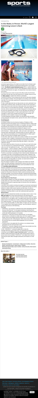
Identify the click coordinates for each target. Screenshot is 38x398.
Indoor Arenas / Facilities (20, 245)
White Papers (5, 383)
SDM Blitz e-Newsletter (19, 383)
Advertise (27, 383)
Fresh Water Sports (10, 245)
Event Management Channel (27, 381)
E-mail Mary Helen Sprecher (21, 255)
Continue (32, 392)
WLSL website (6, 95)
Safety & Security (26, 246)
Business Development (7, 243)
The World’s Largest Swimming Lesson (14, 87)
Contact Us (11, 384)
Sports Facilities (17, 246)
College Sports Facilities (25, 243)
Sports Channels (9, 381)
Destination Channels (17, 381)
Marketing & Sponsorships (8, 246)
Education (33, 243)
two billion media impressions (10, 166)
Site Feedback (16, 384)
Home (3, 381)
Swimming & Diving (5, 21)
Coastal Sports (16, 243)
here (25, 114)
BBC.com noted (5, 195)
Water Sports (33, 246)
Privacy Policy (5, 384)
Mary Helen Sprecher (7, 33)
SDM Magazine (11, 383)
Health (3, 245)
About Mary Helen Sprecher (21, 257)
